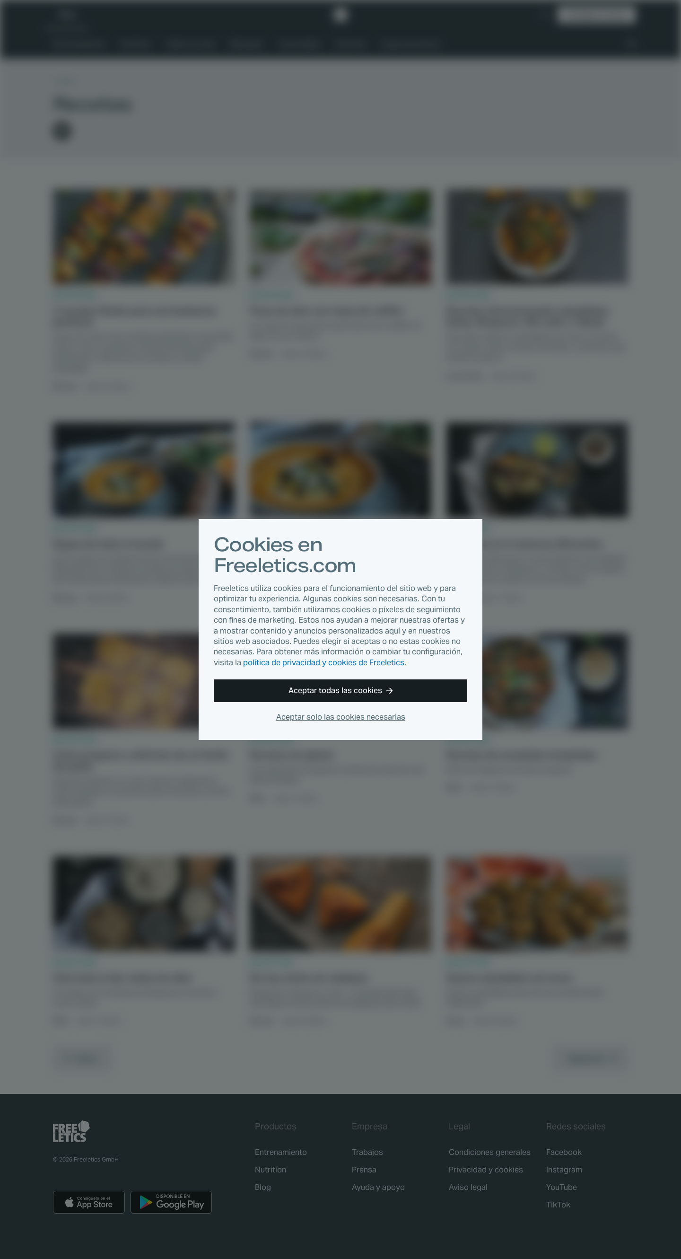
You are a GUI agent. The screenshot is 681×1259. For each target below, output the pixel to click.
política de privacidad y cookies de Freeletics (323, 663)
